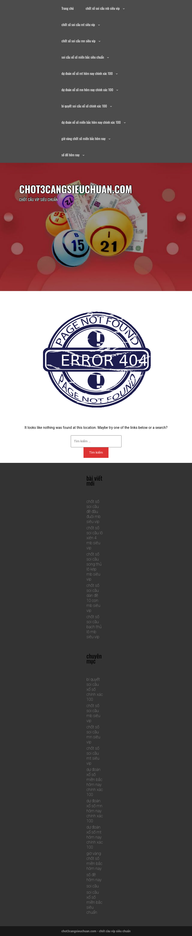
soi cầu (92, 886)
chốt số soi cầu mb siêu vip (103, 8)
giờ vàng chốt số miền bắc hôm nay (84, 138)
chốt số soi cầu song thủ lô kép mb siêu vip (94, 567)
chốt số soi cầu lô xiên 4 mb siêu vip (94, 537)
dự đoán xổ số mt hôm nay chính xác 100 (87, 73)
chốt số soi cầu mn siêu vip (79, 40)
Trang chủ (68, 8)
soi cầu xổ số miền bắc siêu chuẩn (83, 57)
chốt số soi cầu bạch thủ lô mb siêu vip (94, 626)
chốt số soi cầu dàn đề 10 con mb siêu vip (93, 598)
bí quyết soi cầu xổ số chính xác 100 (84, 105)
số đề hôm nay (71, 154)
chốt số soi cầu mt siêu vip (78, 24)
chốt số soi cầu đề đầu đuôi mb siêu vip (93, 511)
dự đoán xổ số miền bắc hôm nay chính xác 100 (91, 122)
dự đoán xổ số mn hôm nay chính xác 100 (87, 89)
